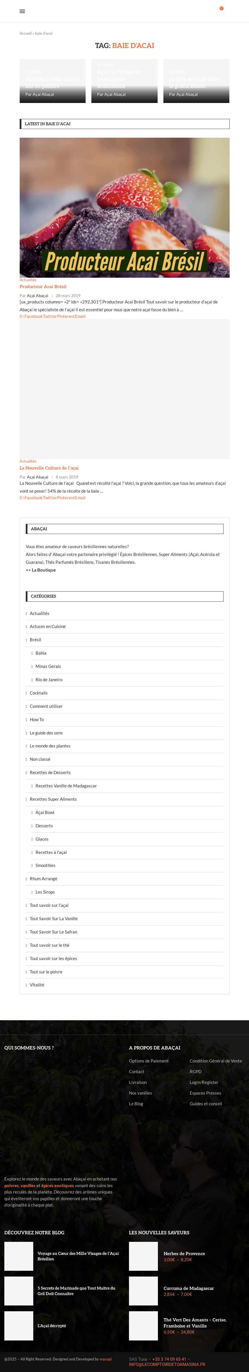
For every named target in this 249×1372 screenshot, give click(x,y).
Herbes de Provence (184, 1253)
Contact (136, 1071)
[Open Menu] (22, 11)
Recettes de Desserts (50, 772)
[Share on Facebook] (33, 316)
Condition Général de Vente (216, 1061)
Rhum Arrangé (43, 878)
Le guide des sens (46, 732)
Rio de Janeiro (49, 679)
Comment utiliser (46, 706)
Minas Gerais (48, 666)
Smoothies (46, 865)
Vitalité (37, 984)
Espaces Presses (205, 1093)
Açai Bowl (45, 812)
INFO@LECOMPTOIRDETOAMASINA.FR (167, 1364)
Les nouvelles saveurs (159, 1233)
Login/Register (204, 1082)
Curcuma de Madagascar (189, 1288)
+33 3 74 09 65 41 (169, 1359)
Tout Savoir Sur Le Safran (53, 931)
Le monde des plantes (50, 745)
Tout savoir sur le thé (49, 945)
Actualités (39, 613)
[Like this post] (21, 316)
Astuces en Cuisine (48, 626)
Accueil (26, 33)
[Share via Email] (80, 316)
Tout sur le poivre (46, 971)
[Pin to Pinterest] (66, 316)
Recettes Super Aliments (53, 799)
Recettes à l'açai (51, 852)
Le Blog (136, 1104)
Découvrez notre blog (34, 1233)
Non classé (40, 759)
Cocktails (39, 692)
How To (37, 719)
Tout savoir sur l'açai (49, 905)
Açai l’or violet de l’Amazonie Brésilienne (118, 79)
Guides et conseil (206, 1104)
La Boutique (44, 569)
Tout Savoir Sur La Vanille (54, 918)
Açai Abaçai (43, 94)
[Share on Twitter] (50, 316)
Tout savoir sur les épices (53, 958)
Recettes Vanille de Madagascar (66, 785)
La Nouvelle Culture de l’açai (49, 468)
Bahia (41, 652)
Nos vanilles (140, 1093)
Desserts (44, 825)
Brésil (35, 639)
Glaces (42, 838)
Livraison (138, 1082)
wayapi (106, 1359)
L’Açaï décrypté (52, 1325)
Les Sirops (45, 891)
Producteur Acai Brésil (43, 286)
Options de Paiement (149, 1061)
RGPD (196, 1071)
